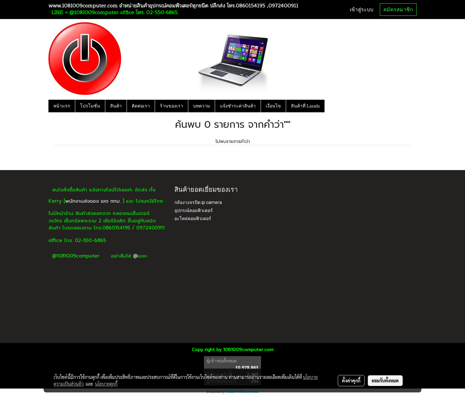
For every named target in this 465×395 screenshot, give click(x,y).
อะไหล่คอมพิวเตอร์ (192, 218)
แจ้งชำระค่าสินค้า (238, 106)
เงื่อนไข (273, 106)
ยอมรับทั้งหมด (385, 380)
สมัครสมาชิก (398, 9)
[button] (330, 105)
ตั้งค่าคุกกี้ (351, 380)
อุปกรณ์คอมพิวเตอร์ (193, 210)
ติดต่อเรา (141, 106)
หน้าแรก (61, 106)
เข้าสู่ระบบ (361, 9)
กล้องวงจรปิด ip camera (198, 202)
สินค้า (116, 106)
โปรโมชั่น (90, 106)
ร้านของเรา (171, 106)
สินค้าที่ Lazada (305, 106)
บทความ (201, 106)
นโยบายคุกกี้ (106, 384)
